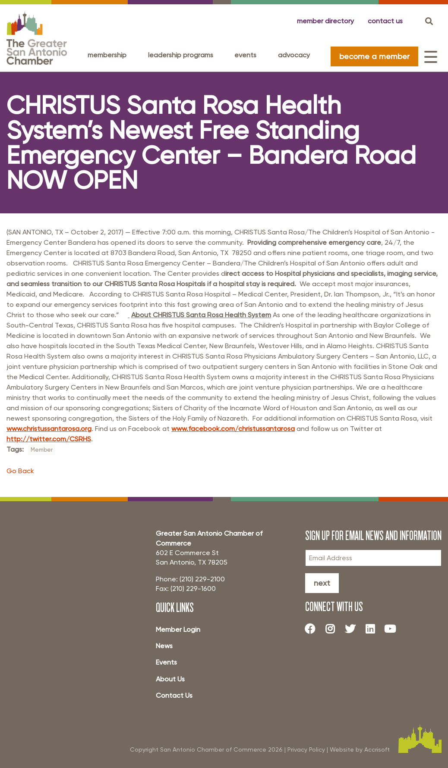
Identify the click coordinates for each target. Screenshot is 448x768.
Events (245, 55)
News (164, 646)
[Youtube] (393, 629)
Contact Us (174, 695)
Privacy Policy (306, 749)
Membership (107, 55)
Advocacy (294, 55)
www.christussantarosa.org (48, 429)
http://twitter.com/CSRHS (48, 439)
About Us (170, 679)
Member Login (178, 629)
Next (322, 582)
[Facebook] (313, 629)
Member (42, 449)
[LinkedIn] (373, 629)
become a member (374, 56)
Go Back (20, 471)
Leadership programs (180, 55)
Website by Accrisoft (360, 749)
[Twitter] (353, 629)
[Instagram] (333, 629)
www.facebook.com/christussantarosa (233, 429)
